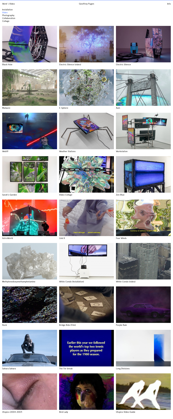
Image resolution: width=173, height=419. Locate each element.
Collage (5, 21)
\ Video (11, 4)
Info (169, 4)
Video (5, 12)
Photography (8, 15)
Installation (7, 9)
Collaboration (8, 18)
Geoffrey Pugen (86, 4)
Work (4, 4)
